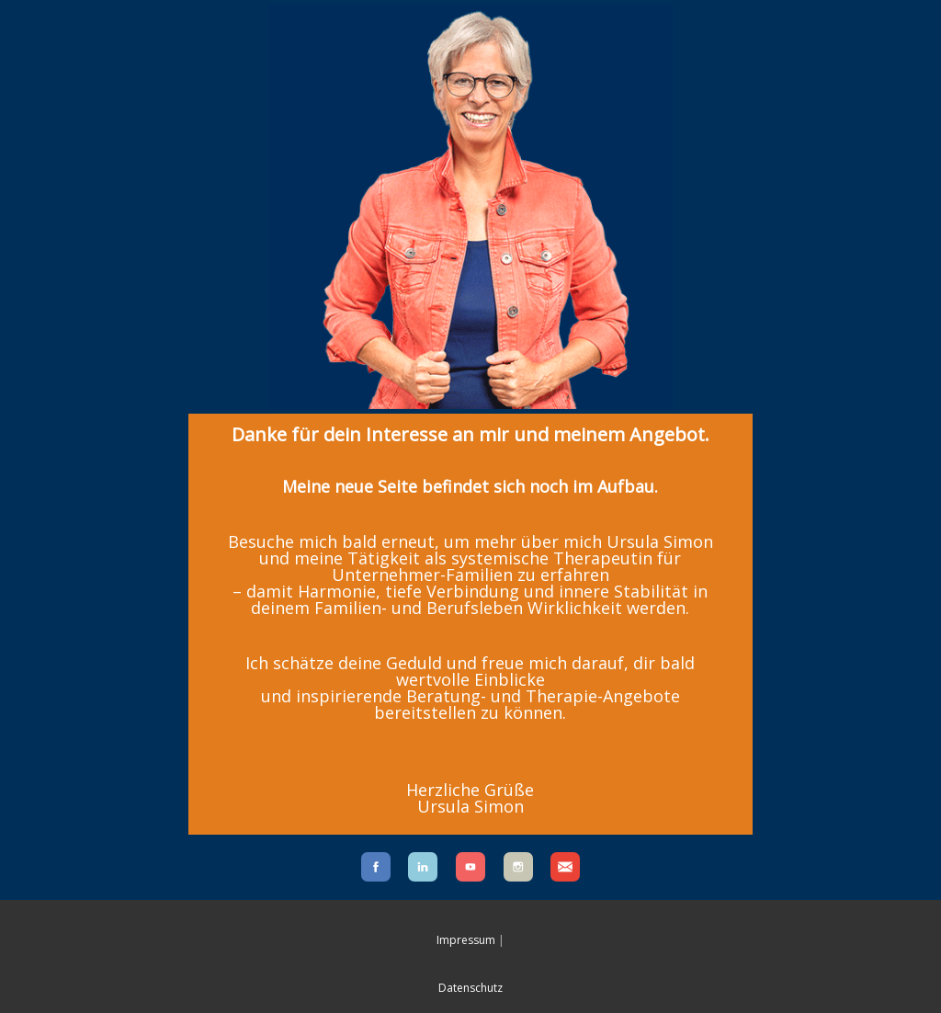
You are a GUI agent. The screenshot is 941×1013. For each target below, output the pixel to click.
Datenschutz (470, 988)
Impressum (465, 940)
